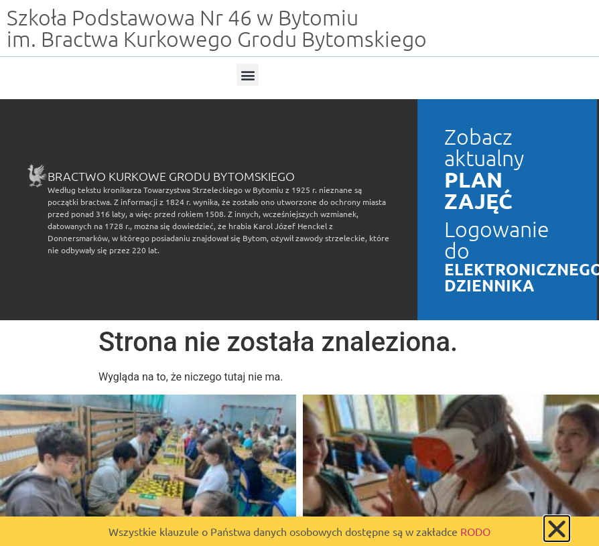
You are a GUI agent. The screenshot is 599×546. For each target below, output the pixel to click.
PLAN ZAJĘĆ (478, 190)
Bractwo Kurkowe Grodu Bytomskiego (171, 176)
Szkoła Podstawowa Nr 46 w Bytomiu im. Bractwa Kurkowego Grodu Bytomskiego (217, 28)
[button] (248, 75)
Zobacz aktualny (484, 147)
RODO (475, 531)
